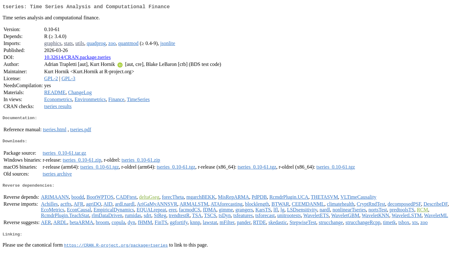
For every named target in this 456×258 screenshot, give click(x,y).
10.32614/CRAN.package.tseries (77, 58)
